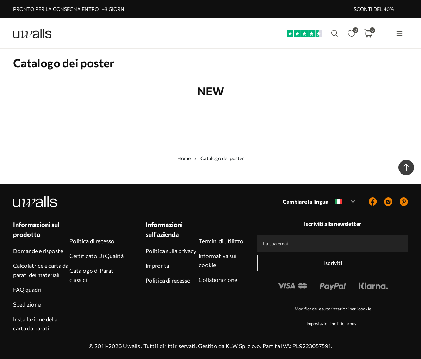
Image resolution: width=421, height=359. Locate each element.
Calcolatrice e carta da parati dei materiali (40, 270)
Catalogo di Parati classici (92, 275)
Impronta (157, 265)
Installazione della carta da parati (35, 324)
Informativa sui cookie (217, 260)
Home (184, 158)
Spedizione (27, 304)
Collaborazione (218, 279)
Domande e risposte (38, 250)
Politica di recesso (91, 241)
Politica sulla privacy (171, 250)
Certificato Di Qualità (96, 255)
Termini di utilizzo (221, 241)
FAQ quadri (27, 289)
